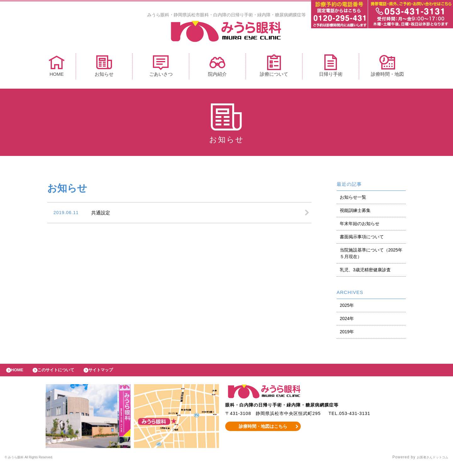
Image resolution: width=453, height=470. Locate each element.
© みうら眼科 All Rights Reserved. (38, 462)
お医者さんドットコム (427, 462)
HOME (56, 67)
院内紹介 (217, 67)
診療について (274, 67)
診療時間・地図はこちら (263, 431)
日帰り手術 (331, 67)
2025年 (347, 306)
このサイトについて (64, 373)
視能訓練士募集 (355, 211)
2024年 (347, 320)
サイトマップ (115, 373)
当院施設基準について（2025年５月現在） (371, 255)
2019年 (347, 333)
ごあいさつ (161, 67)
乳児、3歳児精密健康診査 (365, 271)
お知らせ (104, 67)
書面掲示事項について (362, 238)
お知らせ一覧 (353, 198)
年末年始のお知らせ (359, 225)
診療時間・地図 (387, 67)
